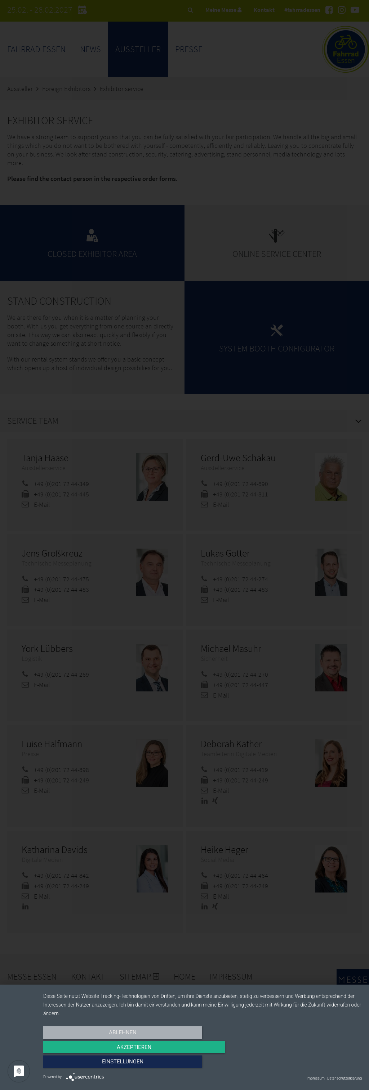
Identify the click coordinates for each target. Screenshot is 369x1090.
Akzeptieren (202, 1064)
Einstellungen (314, 1064)
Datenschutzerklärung (344, 1078)
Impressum (316, 1078)
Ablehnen (91, 1064)
